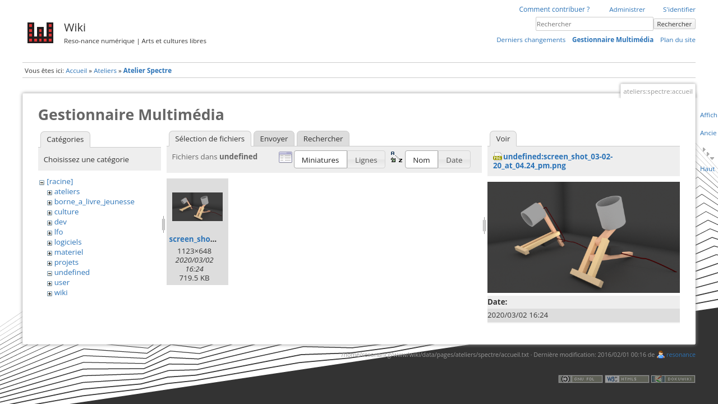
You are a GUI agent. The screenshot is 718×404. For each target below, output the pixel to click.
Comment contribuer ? (554, 9)
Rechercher (674, 24)
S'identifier (679, 9)
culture (66, 211)
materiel (69, 252)
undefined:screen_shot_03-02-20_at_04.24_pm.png (553, 161)
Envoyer (274, 139)
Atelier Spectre (147, 70)
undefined (72, 272)
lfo (58, 232)
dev (60, 222)
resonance (681, 355)
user (62, 282)
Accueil (76, 70)
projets (66, 262)
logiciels (68, 242)
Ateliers (105, 70)
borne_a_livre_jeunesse (94, 201)
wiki (61, 292)
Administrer (627, 9)
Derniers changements (530, 39)
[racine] (60, 181)
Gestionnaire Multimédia (612, 39)
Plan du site (678, 39)
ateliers (67, 191)
